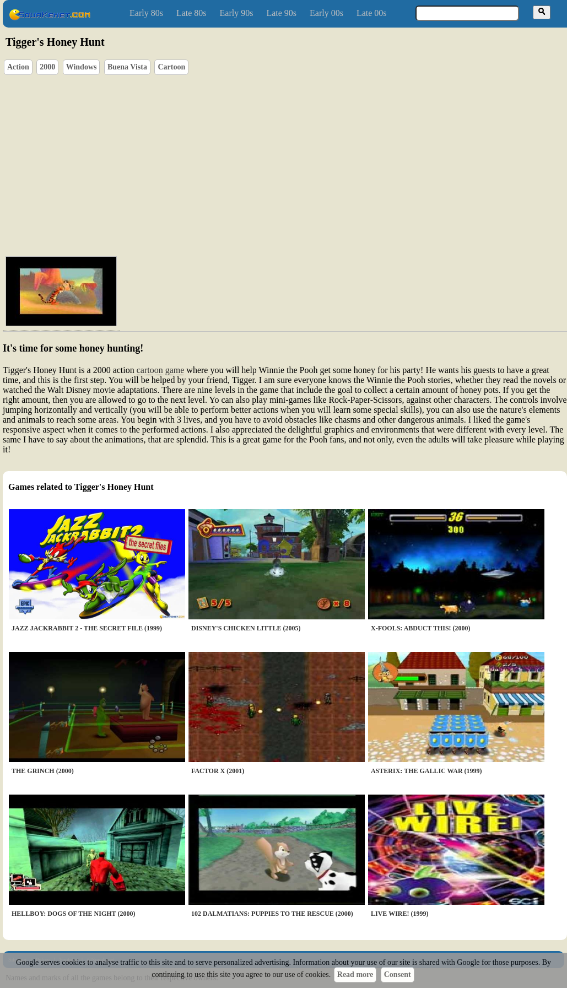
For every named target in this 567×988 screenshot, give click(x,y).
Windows (81, 67)
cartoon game (161, 370)
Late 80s (191, 13)
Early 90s (236, 13)
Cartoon (171, 67)
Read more (355, 974)
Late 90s (281, 13)
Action (18, 67)
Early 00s (326, 13)
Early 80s (146, 13)
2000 (47, 67)
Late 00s (372, 13)
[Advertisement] (298, 163)
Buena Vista (127, 67)
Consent (397, 974)
